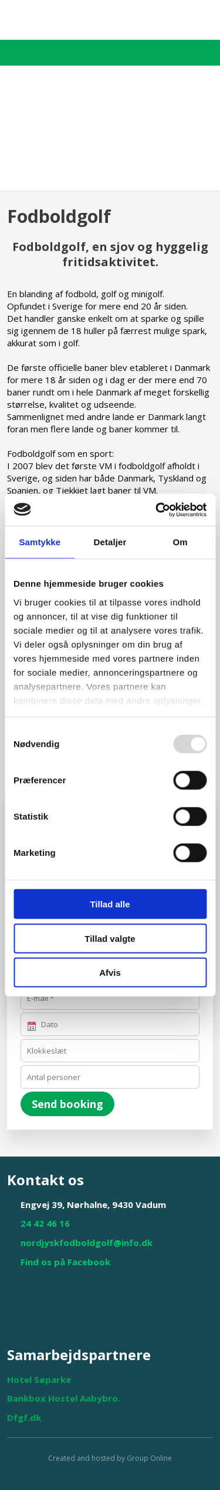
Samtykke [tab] (39, 542)
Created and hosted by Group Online (110, 1458)
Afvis (110, 973)
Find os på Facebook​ (65, 1262)
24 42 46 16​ (45, 1223)
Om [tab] (180, 542)
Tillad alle (110, 904)
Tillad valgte (109, 938)
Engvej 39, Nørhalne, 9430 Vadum (93, 1204)
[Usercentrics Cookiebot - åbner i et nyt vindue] (157, 509)
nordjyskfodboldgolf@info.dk (87, 1242)
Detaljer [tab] (110, 542)
